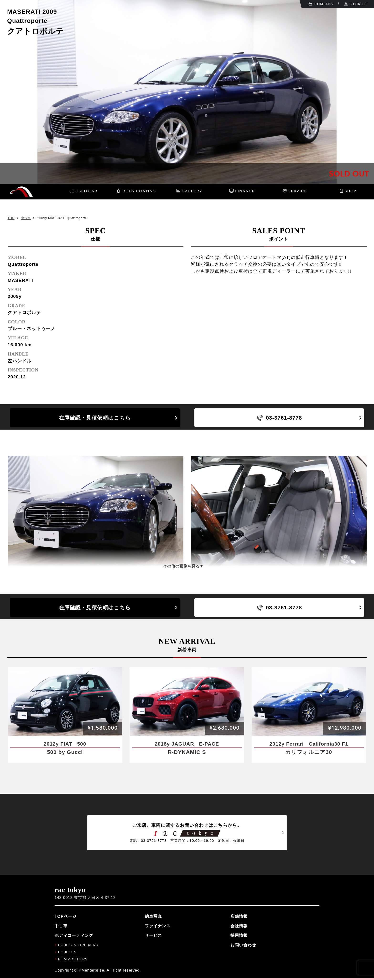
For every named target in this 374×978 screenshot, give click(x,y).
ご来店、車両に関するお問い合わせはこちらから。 (187, 833)
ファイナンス (158, 925)
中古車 (26, 218)
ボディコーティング (74, 935)
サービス (153, 935)
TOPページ (66, 916)
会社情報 (239, 925)
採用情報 (239, 935)
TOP (10, 218)
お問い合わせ (243, 945)
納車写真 (153, 916)
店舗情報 (239, 916)
